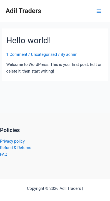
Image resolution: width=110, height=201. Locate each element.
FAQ (3, 154)
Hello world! (28, 40)
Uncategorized (44, 54)
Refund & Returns (15, 147)
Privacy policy (12, 141)
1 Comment (16, 54)
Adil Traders (23, 11)
